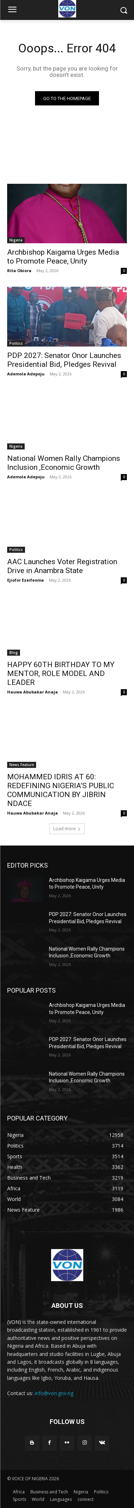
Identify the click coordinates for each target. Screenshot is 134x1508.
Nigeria (16, 240)
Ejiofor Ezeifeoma (25, 580)
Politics (16, 343)
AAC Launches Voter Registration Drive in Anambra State (62, 566)
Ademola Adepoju (26, 373)
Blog (13, 652)
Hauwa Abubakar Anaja (32, 692)
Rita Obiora (19, 270)
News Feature (21, 764)
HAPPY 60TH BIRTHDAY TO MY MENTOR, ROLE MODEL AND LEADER (60, 673)
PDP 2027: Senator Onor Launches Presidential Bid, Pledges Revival (64, 360)
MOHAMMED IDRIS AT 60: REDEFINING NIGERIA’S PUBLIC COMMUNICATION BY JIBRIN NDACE (60, 790)
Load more (67, 829)
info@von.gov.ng (54, 1393)
